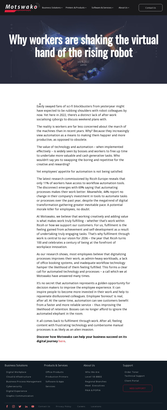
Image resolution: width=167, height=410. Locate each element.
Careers (81, 406)
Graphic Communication (20, 396)
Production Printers (57, 377)
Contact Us (150, 7)
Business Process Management (24, 382)
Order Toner (132, 372)
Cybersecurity (14, 386)
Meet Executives (95, 386)
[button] (51, 7)
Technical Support (135, 376)
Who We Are (92, 372)
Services (50, 386)
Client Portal (132, 381)
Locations (96, 406)
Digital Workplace (16, 372)
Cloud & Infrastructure (18, 377)
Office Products (54, 372)
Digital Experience (16, 391)
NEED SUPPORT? (138, 388)
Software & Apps (55, 382)
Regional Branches (95, 382)
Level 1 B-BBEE (93, 377)
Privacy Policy (63, 406)
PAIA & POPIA (93, 390)
